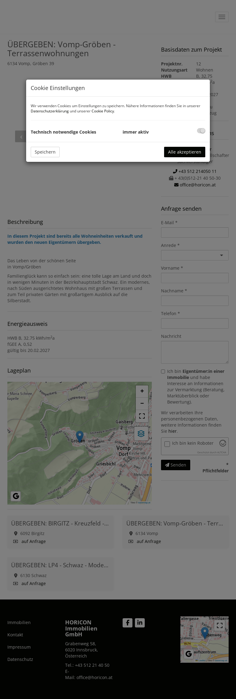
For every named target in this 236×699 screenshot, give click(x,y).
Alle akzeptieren (184, 152)
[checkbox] (201, 130)
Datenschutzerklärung (50, 111)
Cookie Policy (103, 111)
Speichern (45, 152)
